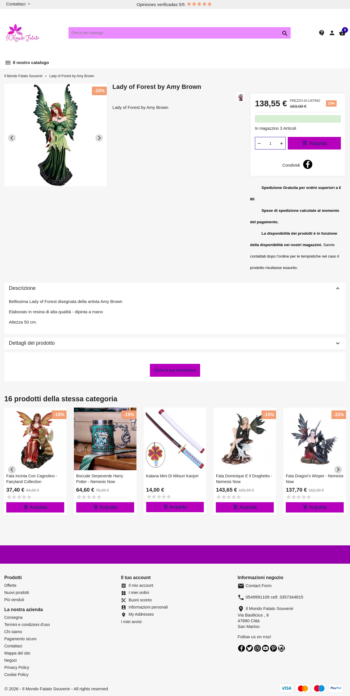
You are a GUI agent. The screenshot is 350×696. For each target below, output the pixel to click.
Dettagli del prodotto (175, 343)
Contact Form (254, 585)
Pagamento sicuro (20, 639)
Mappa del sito (17, 653)
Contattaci (13, 646)
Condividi (307, 164)
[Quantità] (270, 143)
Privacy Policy (16, 667)
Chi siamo (13, 631)
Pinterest (273, 648)
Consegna (13, 617)
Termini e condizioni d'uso (27, 624)
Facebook (241, 648)
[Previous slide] (12, 138)
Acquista (314, 143)
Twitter (249, 648)
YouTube (265, 648)
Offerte (10, 585)
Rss (257, 648)
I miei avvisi (131, 621)
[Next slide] (99, 138)
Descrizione (175, 288)
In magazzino (267, 128)
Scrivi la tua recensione (175, 370)
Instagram (281, 648)
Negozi (10, 660)
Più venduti (14, 599)
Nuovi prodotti (16, 592)
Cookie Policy (16, 674)
